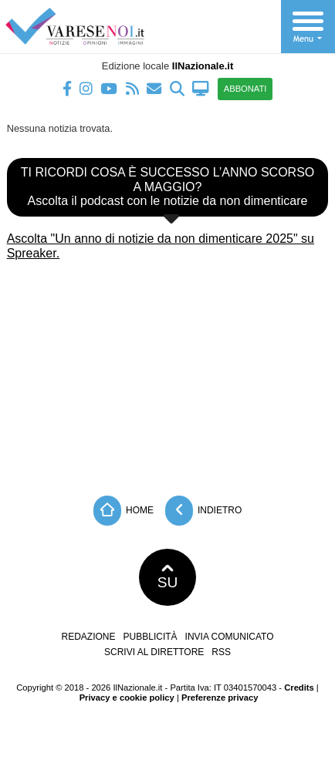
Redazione (89, 636)
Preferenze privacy (220, 697)
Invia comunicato (229, 636)
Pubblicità (151, 636)
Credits (299, 687)
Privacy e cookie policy (127, 697)
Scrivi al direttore (154, 652)
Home (123, 511)
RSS (221, 652)
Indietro (203, 511)
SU (167, 577)
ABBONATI (245, 88)
